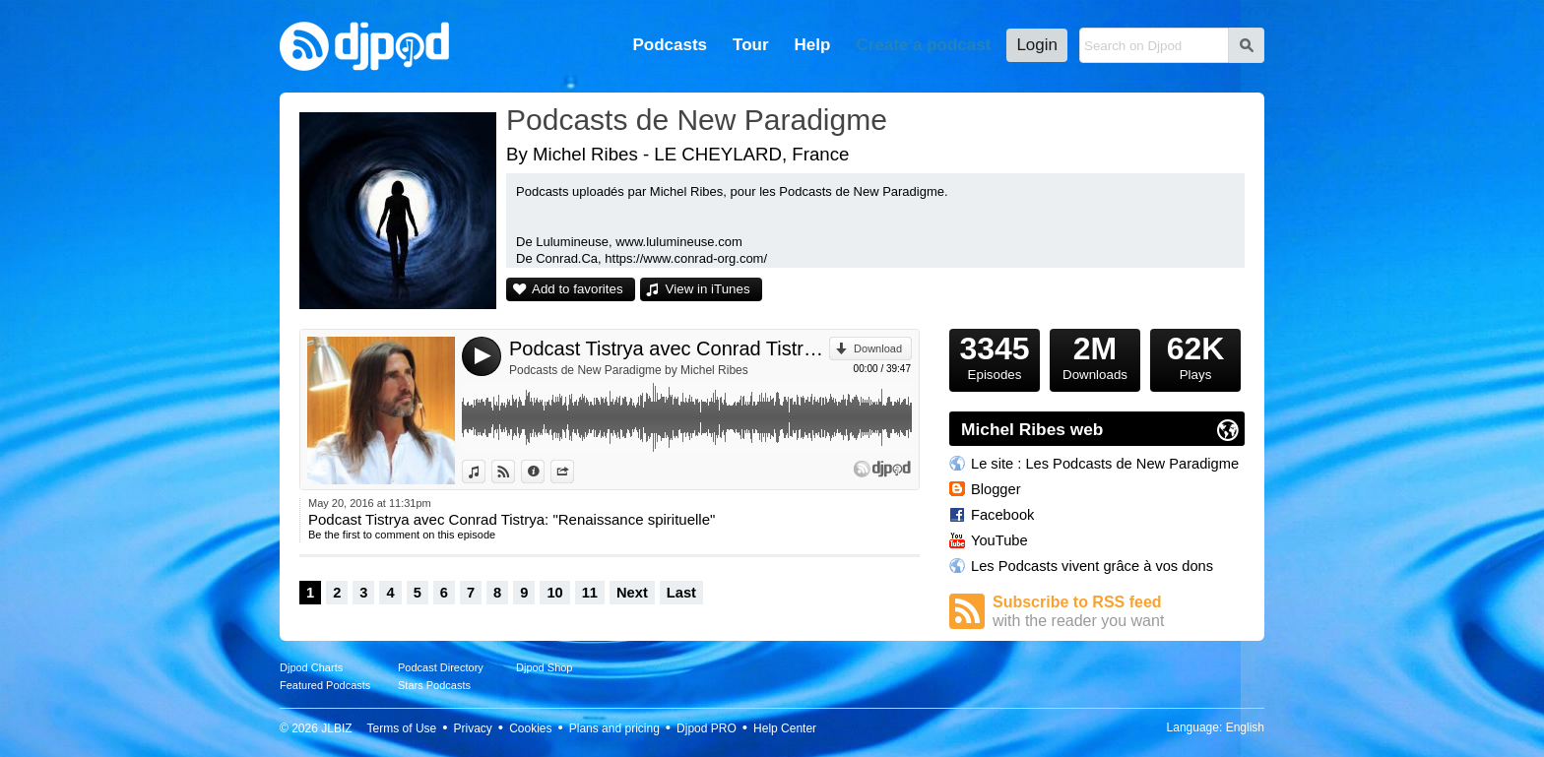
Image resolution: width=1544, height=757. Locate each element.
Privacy (473, 728)
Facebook (1002, 515)
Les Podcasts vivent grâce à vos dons (1092, 566)
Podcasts (669, 44)
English (1245, 727)
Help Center (784, 728)
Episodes (994, 355)
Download (878, 348)
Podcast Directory (440, 667)
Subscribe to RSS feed (1119, 612)
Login (1037, 44)
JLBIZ (336, 728)
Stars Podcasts (434, 685)
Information (544, 471)
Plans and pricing (614, 728)
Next (632, 592)
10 (554, 592)
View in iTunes (708, 289)
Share (573, 471)
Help (813, 44)
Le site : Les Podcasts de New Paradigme (1105, 464)
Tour (751, 44)
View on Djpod (514, 471)
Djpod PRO (706, 728)
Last (681, 592)
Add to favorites (577, 289)
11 (590, 592)
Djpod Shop (544, 667)
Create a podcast (923, 44)
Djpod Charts (311, 667)
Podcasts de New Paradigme (696, 119)
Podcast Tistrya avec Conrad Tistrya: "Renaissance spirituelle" (669, 348)
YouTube (999, 540)
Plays (1195, 355)
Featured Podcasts (325, 685)
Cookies (530, 728)
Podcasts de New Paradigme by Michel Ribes (628, 370)
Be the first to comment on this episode (401, 534)
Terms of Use (402, 728)
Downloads (1095, 355)
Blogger (996, 489)
